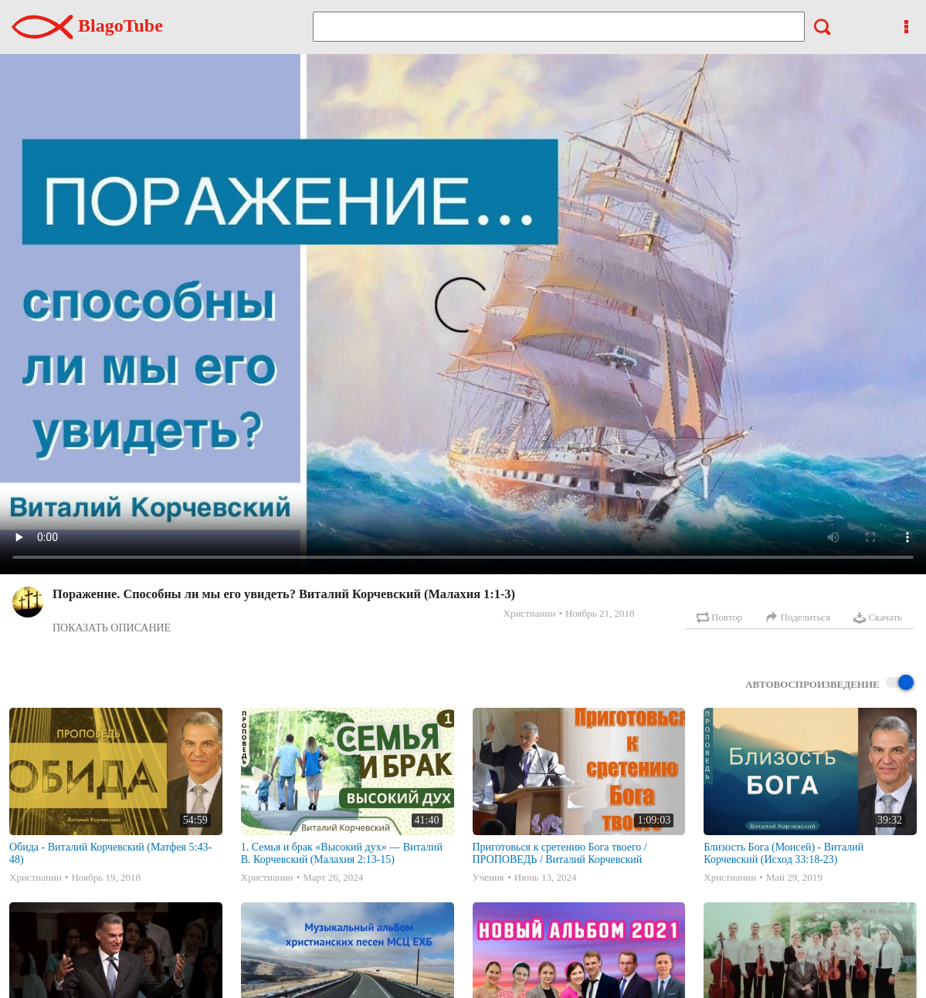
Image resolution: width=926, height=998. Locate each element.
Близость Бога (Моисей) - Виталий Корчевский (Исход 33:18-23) (783, 853)
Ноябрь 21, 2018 (599, 613)
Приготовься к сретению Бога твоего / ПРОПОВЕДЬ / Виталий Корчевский (560, 853)
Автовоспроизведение (829, 683)
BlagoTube (87, 25)
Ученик (489, 877)
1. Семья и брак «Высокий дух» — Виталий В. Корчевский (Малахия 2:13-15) (342, 853)
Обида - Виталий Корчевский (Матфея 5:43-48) (110, 853)
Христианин (530, 613)
